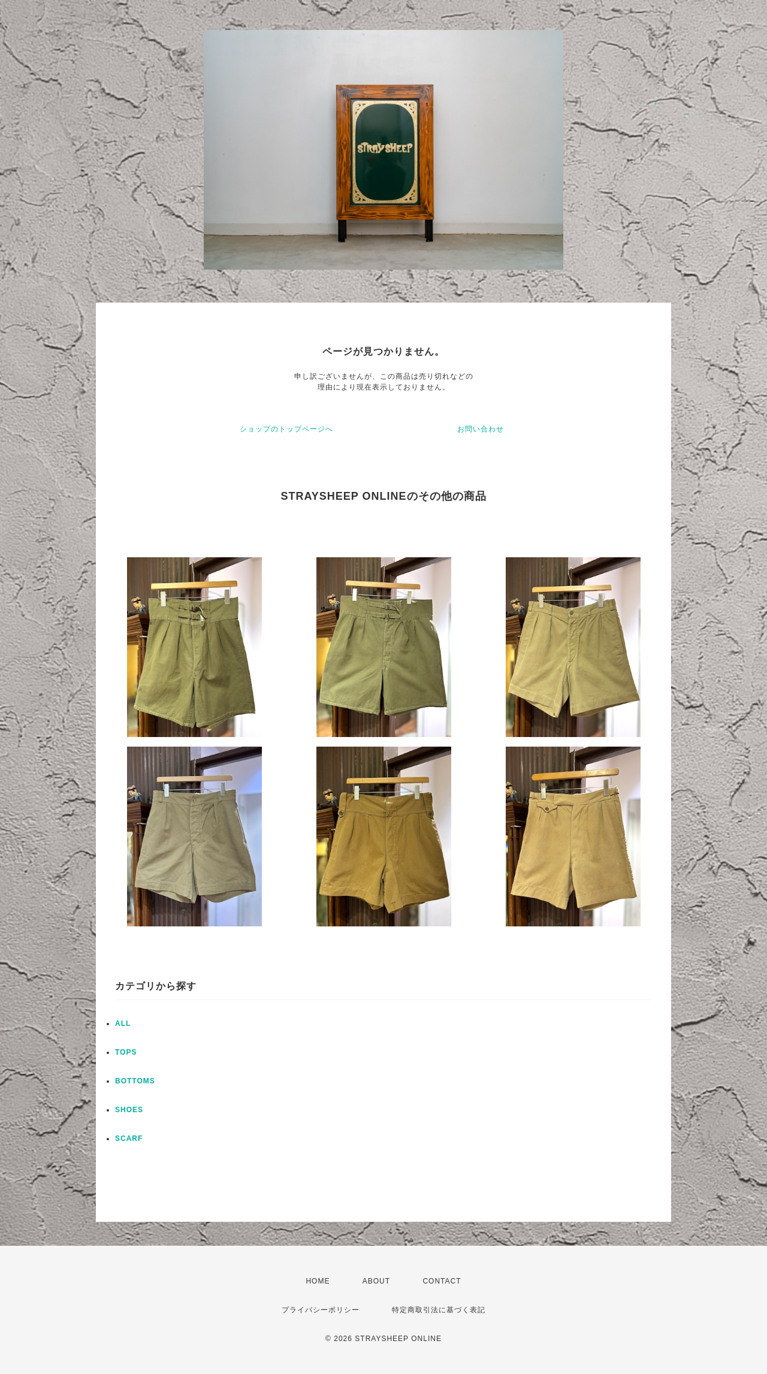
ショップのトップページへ (286, 429)
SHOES (129, 1110)
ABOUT (376, 1281)
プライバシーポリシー (321, 1310)
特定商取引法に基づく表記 (438, 1310)
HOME (318, 1281)
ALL (123, 1023)
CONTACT (441, 1281)
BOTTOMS (135, 1081)
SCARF (129, 1138)
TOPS (126, 1052)
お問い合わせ (480, 429)
